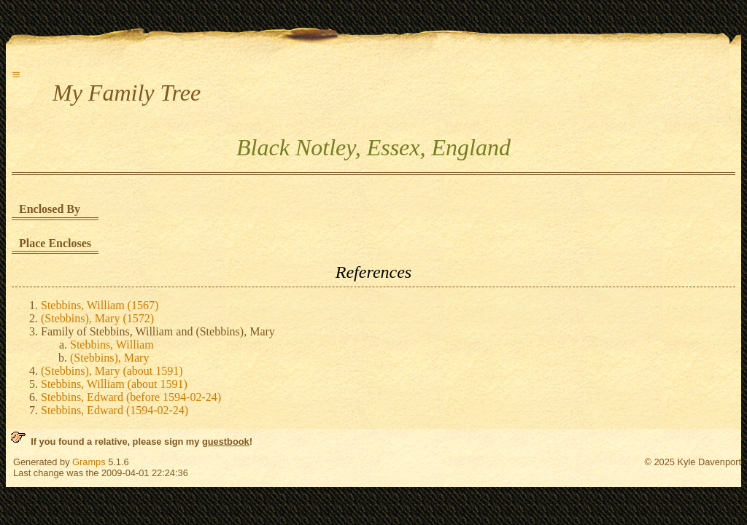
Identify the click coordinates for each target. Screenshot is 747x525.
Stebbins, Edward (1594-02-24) (114, 410)
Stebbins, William (112, 344)
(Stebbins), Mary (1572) (97, 318)
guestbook (225, 441)
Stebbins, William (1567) (99, 305)
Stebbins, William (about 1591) (114, 384)
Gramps (89, 461)
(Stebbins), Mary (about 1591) (112, 371)
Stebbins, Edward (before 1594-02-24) (131, 397)
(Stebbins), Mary (109, 357)
